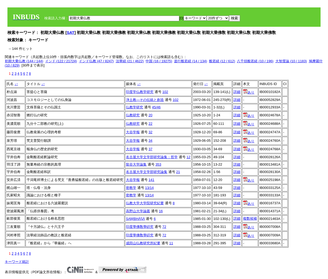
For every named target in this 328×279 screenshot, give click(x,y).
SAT (70, 32)
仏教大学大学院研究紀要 (145, 203)
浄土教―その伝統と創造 (145, 100)
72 (164, 227)
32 (150, 132)
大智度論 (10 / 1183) (291, 61)
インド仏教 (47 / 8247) (96, 61)
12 (188, 157)
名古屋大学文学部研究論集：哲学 (152, 157)
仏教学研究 (134, 107)
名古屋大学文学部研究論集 (146, 172)
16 (161, 211)
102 (165, 92)
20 (150, 115)
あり (248, 92)
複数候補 (250, 218)
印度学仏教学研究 (140, 92)
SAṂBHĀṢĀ (135, 219)
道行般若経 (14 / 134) (190, 61)
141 (151, 180)
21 (178, 172)
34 (150, 141)
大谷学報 (133, 132)
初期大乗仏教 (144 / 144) (24, 61)
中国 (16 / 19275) (159, 61)
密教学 (131, 188)
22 (150, 124)
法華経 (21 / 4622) (130, 61)
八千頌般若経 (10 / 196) (255, 61)
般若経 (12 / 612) (222, 61)
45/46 (156, 107)
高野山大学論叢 (138, 211)
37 (150, 149)
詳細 (236, 92)
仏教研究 (133, 115)
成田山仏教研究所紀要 (143, 243)
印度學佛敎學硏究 (140, 227)
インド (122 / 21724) (61, 61)
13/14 (149, 188)
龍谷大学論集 (136, 164)
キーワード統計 (17, 262)
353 (158, 164)
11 (171, 243)
